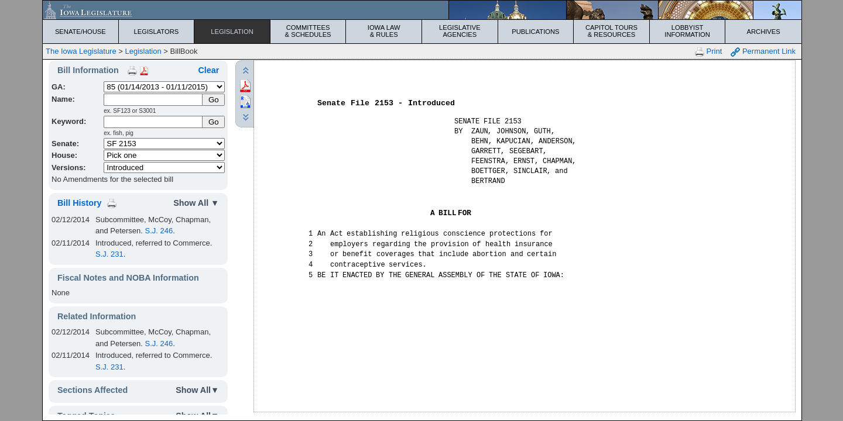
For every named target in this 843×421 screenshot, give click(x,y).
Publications (535, 31)
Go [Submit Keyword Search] (213, 122)
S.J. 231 (109, 254)
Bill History (79, 203)
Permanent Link (763, 52)
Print (708, 52)
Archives (763, 31)
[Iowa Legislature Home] (422, 10)
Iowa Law (384, 31)
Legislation (232, 31)
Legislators (156, 31)
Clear (208, 70)
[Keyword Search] (154, 122)
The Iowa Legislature (81, 51)
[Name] (154, 100)
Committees (308, 31)
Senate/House (80, 31)
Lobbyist (687, 31)
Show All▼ (197, 390)
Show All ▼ (196, 203)
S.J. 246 (159, 230)
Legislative (460, 31)
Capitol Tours (611, 31)
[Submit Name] (213, 100)
